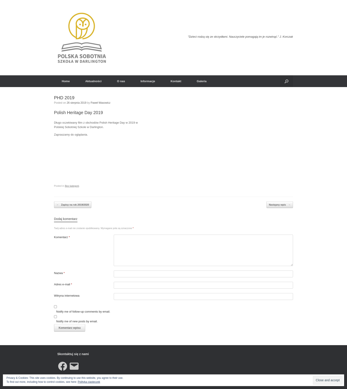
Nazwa (59, 273)
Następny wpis (280, 205)
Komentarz (62, 237)
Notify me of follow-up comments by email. (83, 311)
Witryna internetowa (66, 295)
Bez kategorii (72, 186)
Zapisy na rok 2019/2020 (72, 205)
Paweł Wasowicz (100, 102)
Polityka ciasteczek (89, 381)
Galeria (201, 81)
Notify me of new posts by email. (77, 321)
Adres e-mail (63, 284)
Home (66, 81)
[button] (286, 81)
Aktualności (93, 81)
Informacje (148, 81)
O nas (121, 81)
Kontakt (176, 81)
